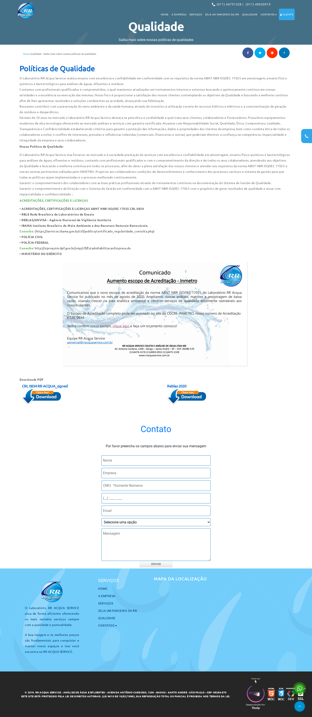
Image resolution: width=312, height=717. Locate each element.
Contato (156, 429)
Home (165, 14)
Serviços (195, 14)
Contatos (269, 14)
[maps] (221, 622)
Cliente (287, 14)
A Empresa (179, 14)
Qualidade (250, 14)
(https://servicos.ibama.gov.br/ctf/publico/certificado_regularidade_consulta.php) (95, 231)
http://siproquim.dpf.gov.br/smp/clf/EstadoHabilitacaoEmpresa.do (83, 248)
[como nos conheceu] (156, 522)
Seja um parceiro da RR (222, 14)
